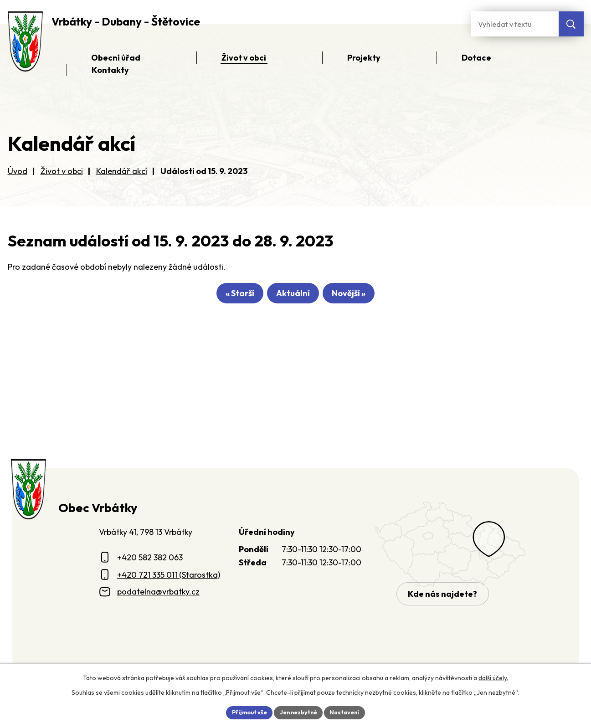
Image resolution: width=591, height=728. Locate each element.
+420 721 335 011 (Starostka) (168, 574)
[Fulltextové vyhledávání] (515, 23)
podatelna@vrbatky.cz (158, 591)
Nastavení (350, 711)
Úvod (17, 171)
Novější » (361, 296)
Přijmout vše (244, 711)
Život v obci (62, 171)
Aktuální (293, 296)
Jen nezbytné (299, 711)
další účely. (493, 676)
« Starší (227, 296)
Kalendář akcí (121, 171)
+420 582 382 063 (150, 557)
